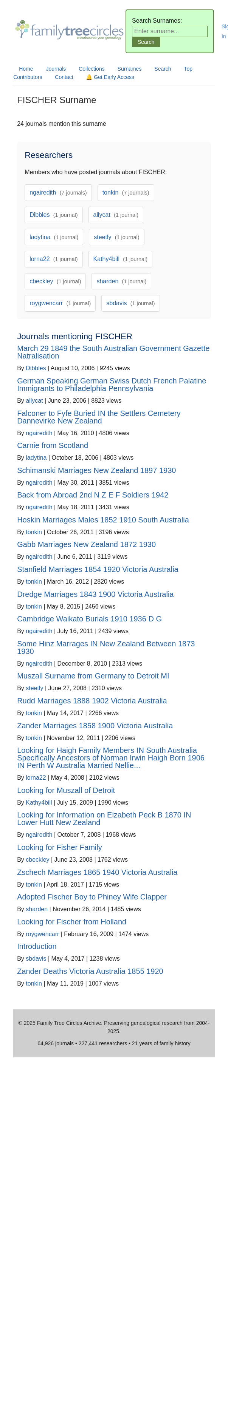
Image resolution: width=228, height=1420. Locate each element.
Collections (91, 69)
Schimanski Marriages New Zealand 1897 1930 (96, 470)
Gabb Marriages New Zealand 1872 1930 (86, 544)
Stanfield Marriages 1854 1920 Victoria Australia (97, 569)
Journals (56, 69)
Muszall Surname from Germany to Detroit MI (93, 676)
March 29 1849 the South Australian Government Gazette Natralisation (113, 352)
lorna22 (53, 259)
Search (162, 69)
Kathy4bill (120, 259)
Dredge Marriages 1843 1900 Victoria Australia (95, 594)
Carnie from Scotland (52, 445)
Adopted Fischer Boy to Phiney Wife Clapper (92, 897)
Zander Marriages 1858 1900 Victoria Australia (95, 726)
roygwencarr (60, 303)
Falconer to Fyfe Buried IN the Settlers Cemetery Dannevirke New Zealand (98, 417)
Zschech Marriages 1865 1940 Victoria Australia (97, 872)
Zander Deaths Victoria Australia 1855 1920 (90, 971)
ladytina (53, 237)
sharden (121, 281)
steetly (116, 237)
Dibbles (53, 215)
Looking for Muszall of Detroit (66, 790)
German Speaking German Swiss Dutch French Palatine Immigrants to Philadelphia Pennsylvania (111, 384)
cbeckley (55, 281)
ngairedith (58, 192)
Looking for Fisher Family (59, 847)
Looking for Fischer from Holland (71, 922)
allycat (115, 215)
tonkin (125, 192)
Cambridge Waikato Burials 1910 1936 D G (89, 619)
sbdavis (130, 303)
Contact (64, 77)
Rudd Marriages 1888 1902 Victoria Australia (92, 701)
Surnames (130, 69)
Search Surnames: (157, 20)
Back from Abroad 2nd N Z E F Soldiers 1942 (92, 495)
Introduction (37, 946)
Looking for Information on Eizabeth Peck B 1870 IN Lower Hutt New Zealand (104, 819)
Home (26, 69)
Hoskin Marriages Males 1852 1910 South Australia (103, 520)
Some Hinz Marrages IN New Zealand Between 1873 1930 (106, 647)
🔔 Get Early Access (110, 77)
